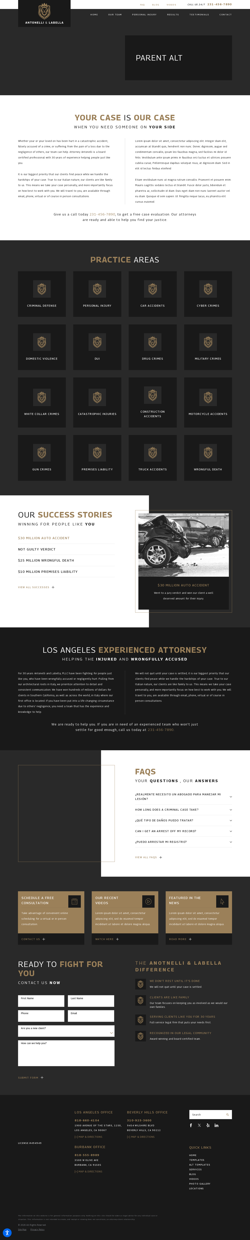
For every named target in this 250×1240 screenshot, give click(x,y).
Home (193, 1155)
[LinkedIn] (216, 1125)
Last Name (77, 998)
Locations (196, 1188)
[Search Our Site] (227, 1114)
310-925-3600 (139, 1120)
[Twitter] (199, 1125)
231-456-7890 (219, 4)
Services (195, 1169)
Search (196, 1114)
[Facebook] (191, 1125)
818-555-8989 (87, 1155)
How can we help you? (34, 1043)
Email (74, 1013)
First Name (27, 998)
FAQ (142, 5)
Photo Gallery (200, 1183)
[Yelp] (208, 1125)
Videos (172, 5)
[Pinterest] (225, 1125)
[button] (7, 1232)
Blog (156, 5)
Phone (24, 1013)
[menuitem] (96, 15)
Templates (197, 1160)
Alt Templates (199, 1164)
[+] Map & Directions (88, 1136)
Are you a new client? (33, 1028)
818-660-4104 (87, 1120)
